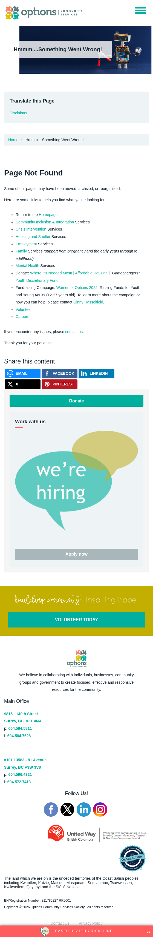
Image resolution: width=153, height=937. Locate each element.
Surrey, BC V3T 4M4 (22, 721)
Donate (76, 401)
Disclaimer (18, 113)
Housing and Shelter (33, 236)
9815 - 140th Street (21, 714)
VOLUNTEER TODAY (76, 619)
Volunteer (24, 309)
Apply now (76, 554)
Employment (26, 244)
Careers (22, 316)
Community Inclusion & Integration (45, 222)
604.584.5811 (20, 728)
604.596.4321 (20, 774)
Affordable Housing (91, 273)
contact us (74, 332)
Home (13, 140)
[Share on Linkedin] (96, 373)
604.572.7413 (19, 782)
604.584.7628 (19, 736)
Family (21, 251)
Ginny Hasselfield (88, 302)
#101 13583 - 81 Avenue (25, 760)
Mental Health (27, 265)
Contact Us (59, 923)
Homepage (48, 214)
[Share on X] (23, 384)
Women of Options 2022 (77, 287)
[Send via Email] (23, 373)
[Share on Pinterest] (59, 384)
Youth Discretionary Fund (37, 280)
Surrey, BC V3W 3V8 (22, 767)
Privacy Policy (91, 923)
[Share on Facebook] (59, 373)
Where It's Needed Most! (51, 273)
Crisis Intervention (31, 229)
